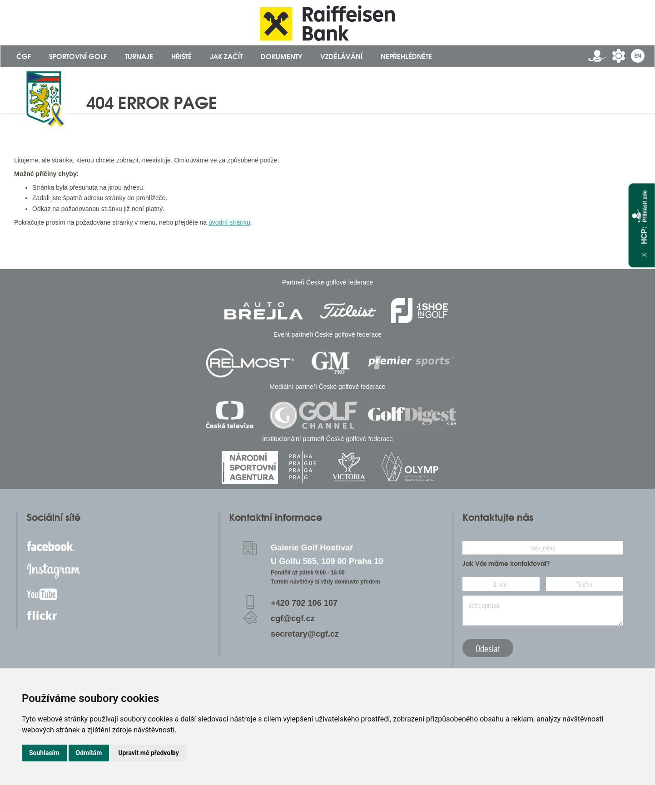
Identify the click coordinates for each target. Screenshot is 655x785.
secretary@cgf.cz (305, 633)
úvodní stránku (229, 222)
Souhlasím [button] (44, 752)
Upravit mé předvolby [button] (148, 752)
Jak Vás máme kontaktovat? (506, 563)
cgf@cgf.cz (293, 618)
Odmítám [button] (89, 752)
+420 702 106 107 (304, 603)
